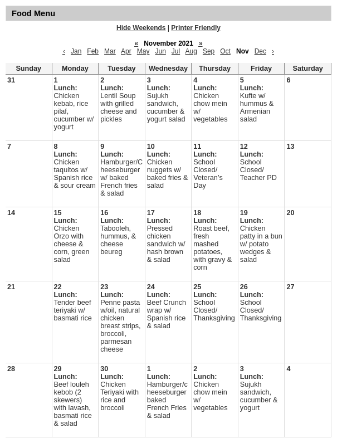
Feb (93, 51)
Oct (225, 51)
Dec (260, 51)
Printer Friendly (196, 28)
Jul (176, 51)
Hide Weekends (140, 28)
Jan (76, 51)
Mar (110, 51)
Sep (208, 51)
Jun (160, 51)
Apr (126, 51)
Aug (191, 51)
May (143, 51)
